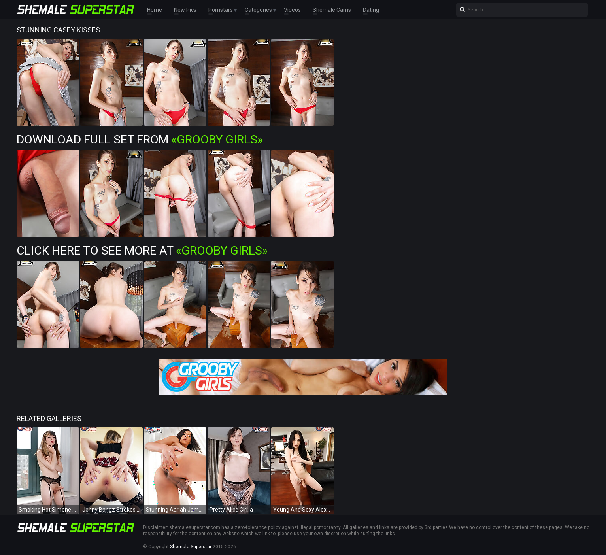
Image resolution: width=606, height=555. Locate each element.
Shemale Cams (332, 10)
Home (154, 10)
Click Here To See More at (142, 250)
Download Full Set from (140, 139)
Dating (371, 10)
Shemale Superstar (190, 546)
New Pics (185, 10)
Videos (292, 10)
